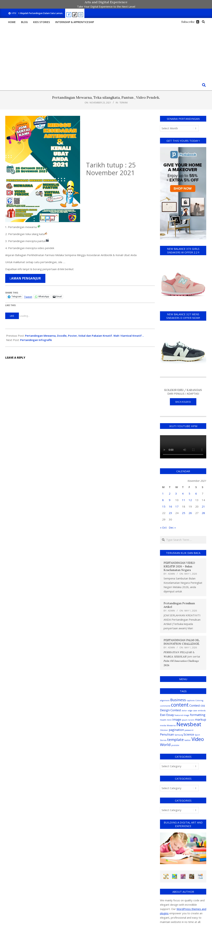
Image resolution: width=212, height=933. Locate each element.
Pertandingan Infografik (36, 340)
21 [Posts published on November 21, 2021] (203, 506)
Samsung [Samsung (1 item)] (179, 735)
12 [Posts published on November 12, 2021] (190, 500)
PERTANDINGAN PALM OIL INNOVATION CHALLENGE (181, 641)
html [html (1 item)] (169, 720)
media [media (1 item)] (163, 725)
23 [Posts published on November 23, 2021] (170, 513)
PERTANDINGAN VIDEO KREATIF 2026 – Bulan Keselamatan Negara (179, 566)
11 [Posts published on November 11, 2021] (183, 500)
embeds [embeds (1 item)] (202, 710)
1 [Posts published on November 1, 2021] (163, 493)
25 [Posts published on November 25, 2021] (183, 513)
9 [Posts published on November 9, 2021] (169, 500)
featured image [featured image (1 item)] (182, 715)
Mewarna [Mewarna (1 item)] (171, 725)
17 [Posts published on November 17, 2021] (177, 506)
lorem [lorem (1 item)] (191, 720)
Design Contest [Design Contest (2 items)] (170, 710)
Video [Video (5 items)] (197, 739)
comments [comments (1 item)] (165, 706)
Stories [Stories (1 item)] (163, 740)
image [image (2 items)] (176, 719)
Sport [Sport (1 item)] (197, 735)
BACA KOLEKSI (183, 401)
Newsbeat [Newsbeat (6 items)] (188, 724)
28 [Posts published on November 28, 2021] (203, 513)
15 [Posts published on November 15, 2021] (163, 506)
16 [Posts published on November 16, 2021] (170, 506)
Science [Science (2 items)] (189, 734)
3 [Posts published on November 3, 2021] (176, 493)
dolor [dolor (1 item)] (184, 710)
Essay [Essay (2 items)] (170, 715)
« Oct (163, 527)
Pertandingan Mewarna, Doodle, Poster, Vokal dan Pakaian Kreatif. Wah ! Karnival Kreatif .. (84, 335)
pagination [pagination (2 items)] (176, 730)
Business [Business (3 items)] (178, 699)
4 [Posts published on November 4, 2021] (183, 493)
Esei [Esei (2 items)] (163, 715)
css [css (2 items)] (203, 705)
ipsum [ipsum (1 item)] (185, 720)
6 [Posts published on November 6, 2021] (196, 493)
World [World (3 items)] (165, 744)
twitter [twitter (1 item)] (187, 740)
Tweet (28, 296)
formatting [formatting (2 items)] (197, 715)
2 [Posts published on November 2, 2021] (169, 493)
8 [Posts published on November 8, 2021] (163, 500)
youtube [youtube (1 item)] (175, 745)
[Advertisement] (106, 53)
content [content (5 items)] (180, 704)
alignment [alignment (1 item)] (165, 700)
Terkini (123, 102)
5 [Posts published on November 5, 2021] (189, 493)
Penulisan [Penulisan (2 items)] (167, 734)
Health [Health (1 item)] (163, 720)
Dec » (172, 527)
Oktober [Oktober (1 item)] (164, 730)
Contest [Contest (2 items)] (194, 705)
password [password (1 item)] (189, 730)
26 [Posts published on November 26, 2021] (190, 513)
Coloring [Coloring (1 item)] (199, 700)
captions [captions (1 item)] (191, 700)
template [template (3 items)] (175, 739)
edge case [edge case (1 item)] (192, 710)
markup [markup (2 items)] (200, 719)
